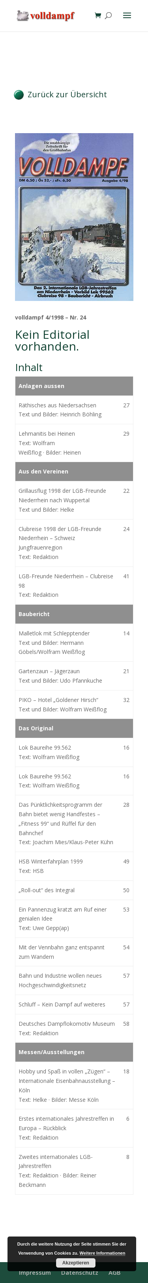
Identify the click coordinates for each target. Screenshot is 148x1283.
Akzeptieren (75, 1263)
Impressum (35, 1272)
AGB (115, 1272)
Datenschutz (79, 1272)
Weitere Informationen (103, 1253)
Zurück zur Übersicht (67, 94)
